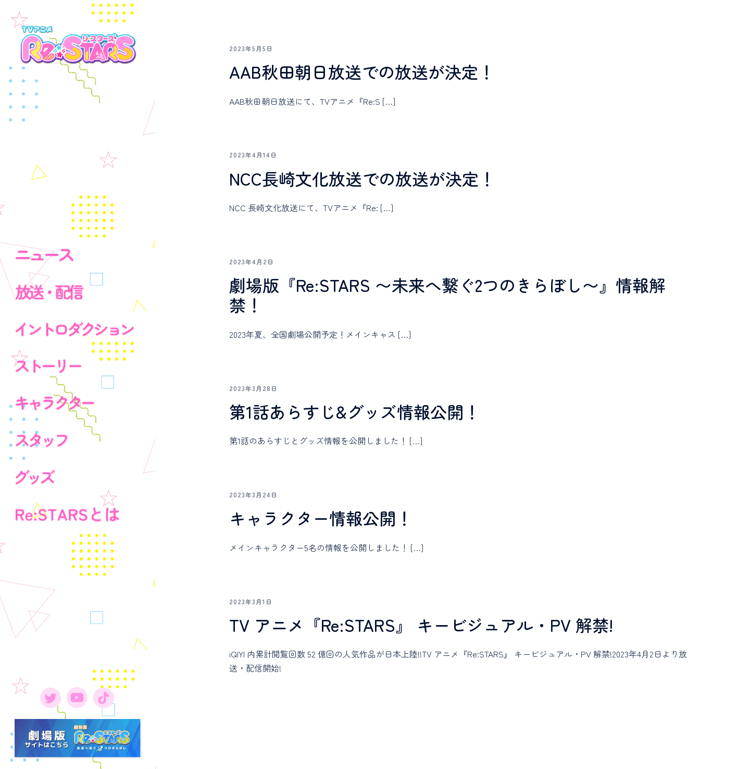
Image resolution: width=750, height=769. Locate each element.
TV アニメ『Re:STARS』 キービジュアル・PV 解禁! (421, 625)
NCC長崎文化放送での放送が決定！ (362, 178)
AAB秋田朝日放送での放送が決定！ (362, 71)
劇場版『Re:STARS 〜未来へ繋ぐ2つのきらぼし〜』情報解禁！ (447, 294)
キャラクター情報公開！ (321, 518)
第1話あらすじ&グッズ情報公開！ (354, 411)
